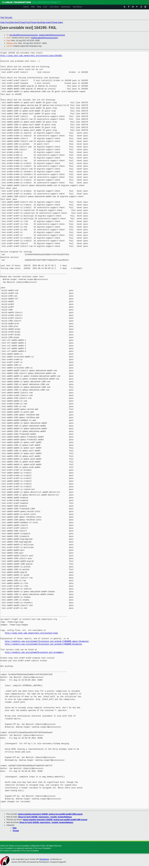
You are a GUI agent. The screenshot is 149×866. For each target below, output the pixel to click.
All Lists (8, 17)
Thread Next (35, 22)
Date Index (46, 22)
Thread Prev (24, 22)
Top (2, 17)
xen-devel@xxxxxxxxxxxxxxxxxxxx (24, 35)
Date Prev (5, 22)
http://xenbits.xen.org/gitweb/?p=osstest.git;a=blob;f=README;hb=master (43, 644)
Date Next (14, 22)
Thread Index (57, 22)
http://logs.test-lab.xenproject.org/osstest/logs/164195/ (31, 55)
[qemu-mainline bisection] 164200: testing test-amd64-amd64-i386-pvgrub (50, 814)
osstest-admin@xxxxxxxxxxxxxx (52, 35)
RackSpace (44, 859)
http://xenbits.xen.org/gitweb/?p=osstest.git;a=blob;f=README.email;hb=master (47, 641)
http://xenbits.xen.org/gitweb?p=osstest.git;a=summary (34, 652)
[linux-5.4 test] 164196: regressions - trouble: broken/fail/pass (45, 817)
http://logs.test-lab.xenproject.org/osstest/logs (31, 633)
